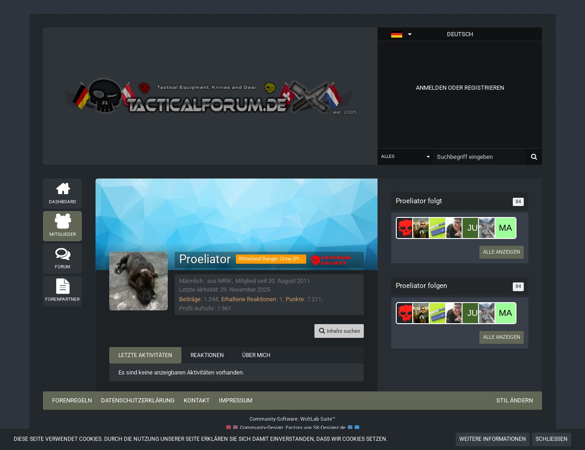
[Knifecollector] (440, 228)
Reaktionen (207, 355)
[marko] (505, 228)
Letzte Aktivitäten (145, 355)
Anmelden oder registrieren (460, 87)
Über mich (256, 355)
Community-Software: (292, 419)
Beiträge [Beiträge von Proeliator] (190, 299)
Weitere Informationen (492, 439)
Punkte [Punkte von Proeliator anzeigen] (295, 299)
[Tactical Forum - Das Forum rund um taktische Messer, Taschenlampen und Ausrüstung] (210, 96)
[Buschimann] (456, 228)
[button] (460, 34)
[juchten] (473, 228)
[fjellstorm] (489, 228)
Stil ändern (514, 400)
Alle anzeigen (501, 252)
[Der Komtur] (423, 228)
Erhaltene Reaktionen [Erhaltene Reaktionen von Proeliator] (248, 299)
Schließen (552, 439)
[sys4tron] (407, 228)
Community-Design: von (293, 428)
